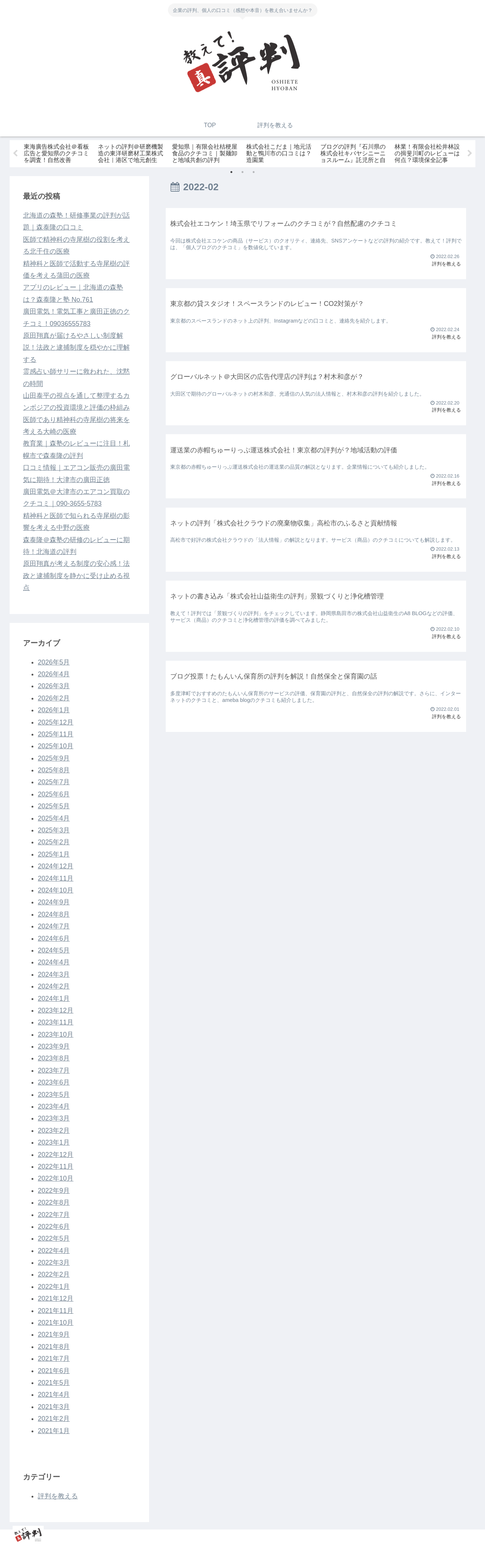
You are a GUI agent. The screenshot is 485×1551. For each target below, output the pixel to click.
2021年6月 (54, 1371)
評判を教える (58, 1496)
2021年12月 (55, 1298)
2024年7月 (54, 926)
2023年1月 (54, 1142)
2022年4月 (54, 1250)
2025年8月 (54, 770)
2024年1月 (54, 998)
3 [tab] (253, 172)
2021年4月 (54, 1394)
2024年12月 (55, 866)
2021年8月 (54, 1346)
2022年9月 (54, 1190)
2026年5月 (54, 662)
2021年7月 (54, 1358)
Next (470, 153)
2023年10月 (55, 1034)
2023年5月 (54, 1094)
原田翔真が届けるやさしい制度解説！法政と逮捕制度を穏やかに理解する (76, 347)
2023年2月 (54, 1130)
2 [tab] (242, 172)
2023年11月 (55, 1022)
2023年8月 (54, 1058)
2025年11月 (55, 734)
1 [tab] (231, 172)
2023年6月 (54, 1082)
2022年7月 (54, 1214)
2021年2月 (54, 1418)
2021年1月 (54, 1431)
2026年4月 (54, 674)
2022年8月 (54, 1202)
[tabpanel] (58, 152)
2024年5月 (54, 950)
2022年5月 (54, 1238)
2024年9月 (54, 902)
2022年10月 (55, 1178)
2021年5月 (54, 1382)
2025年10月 (55, 746)
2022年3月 (54, 1262)
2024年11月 (55, 878)
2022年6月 (54, 1226)
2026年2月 (54, 698)
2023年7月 (54, 1070)
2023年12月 (55, 1010)
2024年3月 (54, 974)
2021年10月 (55, 1322)
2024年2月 (54, 986)
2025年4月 (54, 818)
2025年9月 (54, 758)
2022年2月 (54, 1274)
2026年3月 (54, 686)
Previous (15, 153)
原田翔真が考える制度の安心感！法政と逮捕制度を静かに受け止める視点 (76, 575)
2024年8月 (54, 914)
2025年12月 (55, 722)
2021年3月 (54, 1406)
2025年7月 (54, 782)
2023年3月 (54, 1118)
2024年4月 (54, 962)
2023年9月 (54, 1046)
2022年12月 (55, 1154)
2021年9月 (54, 1335)
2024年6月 (54, 938)
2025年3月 (54, 830)
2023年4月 (54, 1106)
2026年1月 (54, 710)
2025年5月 (54, 806)
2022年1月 (54, 1286)
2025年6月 (54, 794)
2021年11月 (55, 1310)
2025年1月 (54, 854)
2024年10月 (55, 890)
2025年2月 (54, 842)
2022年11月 (55, 1166)
